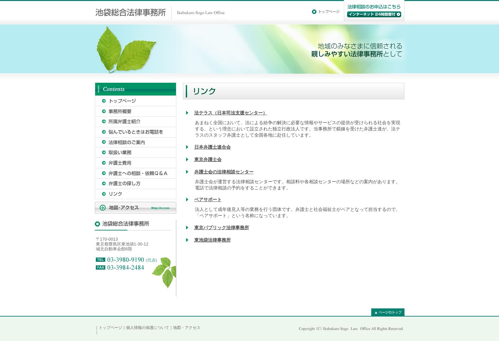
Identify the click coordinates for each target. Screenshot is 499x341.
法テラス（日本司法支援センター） (230, 112)
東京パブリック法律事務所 (221, 227)
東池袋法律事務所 (212, 240)
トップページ (110, 327)
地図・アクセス (186, 327)
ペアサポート (208, 199)
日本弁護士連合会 (212, 147)
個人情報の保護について (147, 327)
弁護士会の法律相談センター (224, 171)
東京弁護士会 (208, 159)
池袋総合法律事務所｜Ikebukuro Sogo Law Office (161, 12)
